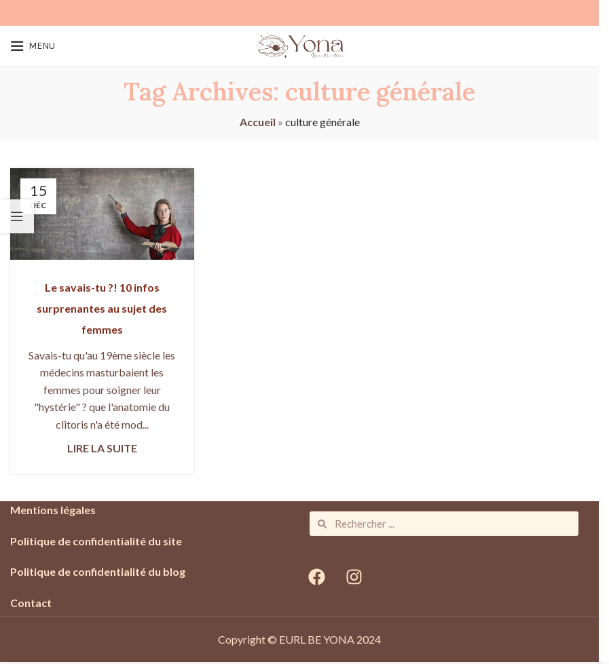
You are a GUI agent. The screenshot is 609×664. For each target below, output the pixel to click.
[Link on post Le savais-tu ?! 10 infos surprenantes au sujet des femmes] (102, 214)
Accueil (258, 121)
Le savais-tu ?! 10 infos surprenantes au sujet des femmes (102, 308)
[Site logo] (299, 44)
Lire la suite (102, 448)
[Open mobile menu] (32, 46)
